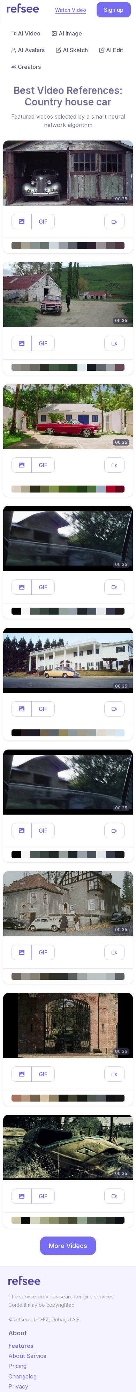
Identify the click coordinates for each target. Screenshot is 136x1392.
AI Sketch (72, 50)
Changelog (22, 1376)
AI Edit (111, 50)
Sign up (113, 9)
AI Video (25, 33)
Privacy (18, 1386)
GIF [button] (43, 221)
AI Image (67, 33)
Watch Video (70, 10)
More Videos (68, 1245)
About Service (27, 1355)
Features (20, 1345)
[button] (22, 221)
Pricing (17, 1365)
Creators (26, 66)
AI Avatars (28, 50)
